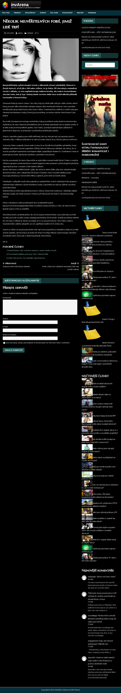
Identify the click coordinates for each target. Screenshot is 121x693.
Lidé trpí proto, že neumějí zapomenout (26, 258)
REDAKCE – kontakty (90, 177)
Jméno (5, 318)
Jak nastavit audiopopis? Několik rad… (100, 642)
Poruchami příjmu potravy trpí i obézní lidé (28, 254)
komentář (7, 297)
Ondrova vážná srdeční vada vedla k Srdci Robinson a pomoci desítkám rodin (101, 660)
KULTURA (54, 13)
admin (20, 33)
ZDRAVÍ (43, 13)
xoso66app (92, 615)
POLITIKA (6, 13)
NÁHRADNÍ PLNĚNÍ (89, 182)
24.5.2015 (10, 33)
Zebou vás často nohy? (106, 576)
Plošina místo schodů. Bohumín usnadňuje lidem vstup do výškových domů (102, 618)
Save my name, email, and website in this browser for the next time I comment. (37, 342)
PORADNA (92, 13)
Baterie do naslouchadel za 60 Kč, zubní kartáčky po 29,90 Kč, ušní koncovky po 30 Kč (99, 40)
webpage (92, 576)
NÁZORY (80, 13)
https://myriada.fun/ (95, 147)
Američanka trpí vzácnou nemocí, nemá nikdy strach (32, 250)
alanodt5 (91, 657)
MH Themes (76, 690)
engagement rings (95, 641)
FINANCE (17, 13)
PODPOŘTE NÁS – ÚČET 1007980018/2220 (99, 32)
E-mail (5, 326)
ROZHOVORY (67, 13)
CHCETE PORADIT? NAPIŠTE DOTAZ (96, 27)
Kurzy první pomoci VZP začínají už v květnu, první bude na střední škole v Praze (102, 596)
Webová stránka (9, 334)
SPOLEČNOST (30, 13)
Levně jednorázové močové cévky (96, 47)
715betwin (92, 593)
